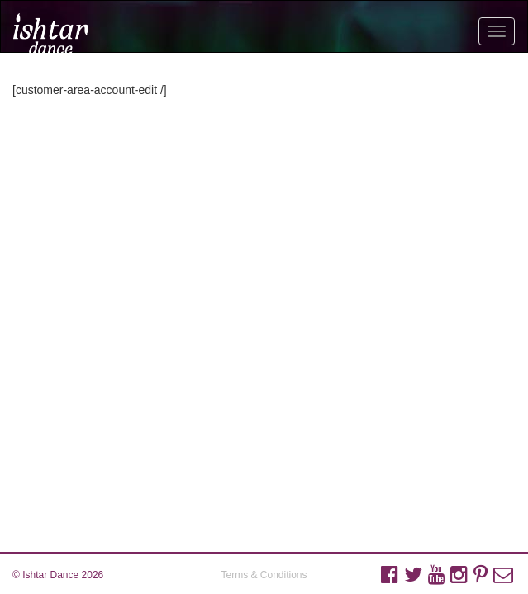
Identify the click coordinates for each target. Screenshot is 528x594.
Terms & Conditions (264, 575)
